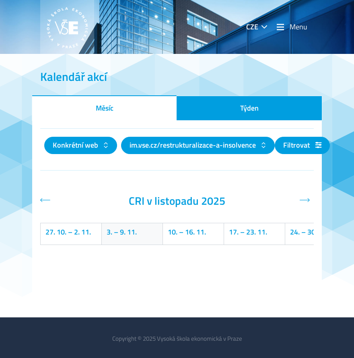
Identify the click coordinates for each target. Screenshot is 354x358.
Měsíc (104, 108)
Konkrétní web (76, 145)
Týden (249, 108)
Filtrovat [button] (302, 145)
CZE (252, 26)
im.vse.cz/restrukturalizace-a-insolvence (193, 145)
